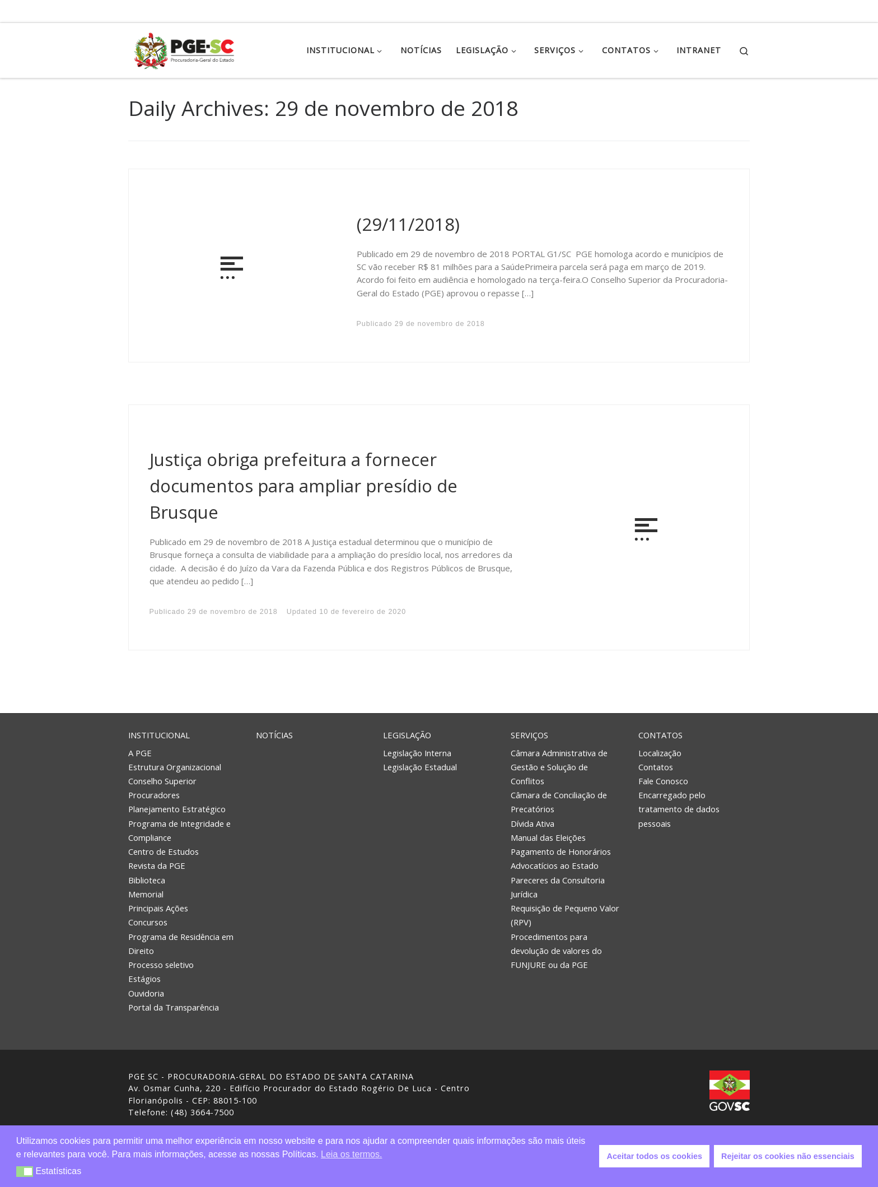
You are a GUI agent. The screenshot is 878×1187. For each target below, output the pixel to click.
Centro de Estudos (163, 851)
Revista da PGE (156, 865)
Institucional (159, 735)
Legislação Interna (417, 752)
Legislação (407, 735)
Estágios (144, 978)
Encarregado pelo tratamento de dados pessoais (679, 808)
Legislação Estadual (420, 766)
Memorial (146, 894)
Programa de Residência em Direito (180, 943)
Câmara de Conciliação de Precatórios (559, 801)
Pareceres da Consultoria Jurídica (558, 887)
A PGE (140, 752)
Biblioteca (146, 880)
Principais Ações (158, 908)
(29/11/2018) (408, 224)
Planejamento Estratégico (177, 808)
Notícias (274, 735)
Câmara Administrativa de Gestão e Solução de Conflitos (559, 766)
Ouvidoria (146, 993)
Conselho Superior (162, 780)
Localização (659, 752)
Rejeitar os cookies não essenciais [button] (787, 1156)
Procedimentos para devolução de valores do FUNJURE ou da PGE (556, 950)
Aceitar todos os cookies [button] (654, 1156)
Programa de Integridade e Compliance (179, 830)
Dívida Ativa (532, 823)
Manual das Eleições (548, 837)
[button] (25, 1171)
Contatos (660, 735)
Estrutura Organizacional (174, 766)
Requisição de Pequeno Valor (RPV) (565, 915)
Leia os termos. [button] (351, 1154)
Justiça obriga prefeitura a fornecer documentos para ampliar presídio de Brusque (303, 485)
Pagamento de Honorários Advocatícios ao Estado (561, 858)
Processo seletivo (161, 964)
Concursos (147, 922)
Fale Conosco (663, 780)
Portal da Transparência (173, 1007)
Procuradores (154, 794)
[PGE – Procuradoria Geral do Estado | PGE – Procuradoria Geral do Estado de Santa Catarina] (184, 48)
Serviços (529, 735)
